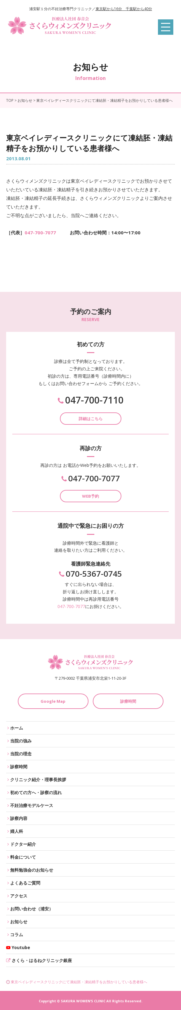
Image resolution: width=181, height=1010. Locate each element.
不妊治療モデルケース (31, 805)
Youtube (21, 947)
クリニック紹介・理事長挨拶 (38, 779)
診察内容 (18, 818)
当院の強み (21, 741)
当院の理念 (21, 754)
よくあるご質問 (25, 883)
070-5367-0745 (90, 574)
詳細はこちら (91, 418)
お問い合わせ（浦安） (31, 909)
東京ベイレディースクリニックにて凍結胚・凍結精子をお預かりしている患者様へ (76, 981)
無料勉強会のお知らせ (31, 870)
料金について (23, 857)
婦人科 (16, 831)
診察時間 (18, 766)
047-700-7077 (40, 232)
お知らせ (25, 100)
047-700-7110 (91, 400)
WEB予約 (90, 496)
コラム (16, 934)
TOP (10, 100)
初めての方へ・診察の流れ (36, 792)
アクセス (18, 896)
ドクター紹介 (23, 844)
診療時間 (128, 701)
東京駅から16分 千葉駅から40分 (124, 8)
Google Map (53, 701)
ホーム (16, 728)
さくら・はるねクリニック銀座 (42, 960)
